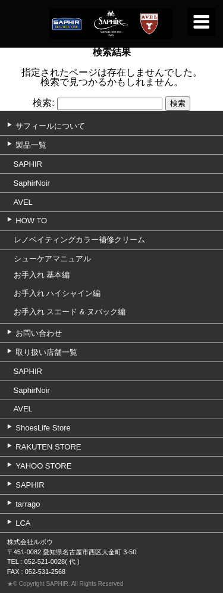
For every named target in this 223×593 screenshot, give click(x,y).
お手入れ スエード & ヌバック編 (70, 311)
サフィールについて (50, 125)
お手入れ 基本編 (42, 274)
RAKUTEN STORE (48, 446)
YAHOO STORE (43, 465)
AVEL (23, 202)
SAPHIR (28, 164)
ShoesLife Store (43, 427)
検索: (43, 103)
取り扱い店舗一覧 (46, 352)
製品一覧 (30, 145)
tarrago (27, 504)
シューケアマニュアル (52, 258)
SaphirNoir (32, 183)
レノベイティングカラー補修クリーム (79, 239)
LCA (22, 523)
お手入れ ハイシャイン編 (57, 293)
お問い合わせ (38, 333)
